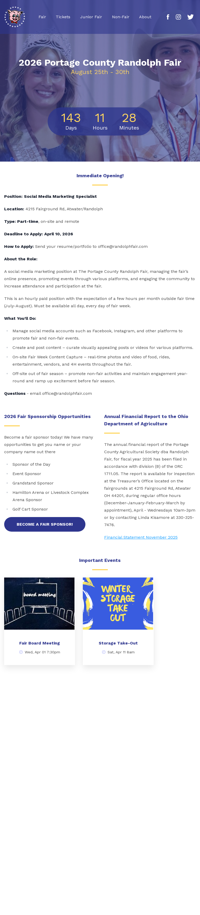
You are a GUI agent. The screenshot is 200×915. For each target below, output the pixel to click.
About (145, 16)
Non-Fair (120, 16)
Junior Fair (91, 16)
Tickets (63, 16)
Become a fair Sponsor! (45, 524)
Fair (42, 16)
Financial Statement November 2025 (141, 537)
